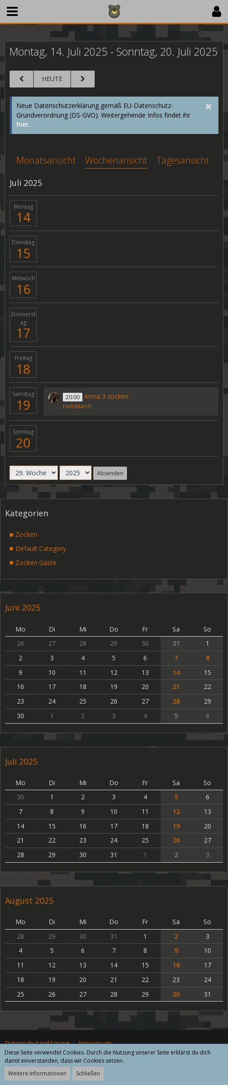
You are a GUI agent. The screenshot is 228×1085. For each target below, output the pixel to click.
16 (23, 289)
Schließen (88, 1073)
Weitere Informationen (37, 1073)
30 (176, 994)
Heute (52, 78)
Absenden (110, 473)
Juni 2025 (22, 607)
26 (176, 840)
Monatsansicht (46, 160)
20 (23, 442)
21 (176, 686)
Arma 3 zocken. (107, 396)
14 (23, 217)
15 (23, 253)
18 (23, 368)
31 (176, 643)
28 (176, 701)
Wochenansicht (116, 160)
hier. (23, 124)
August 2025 (29, 900)
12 (176, 811)
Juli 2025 (21, 761)
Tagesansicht (183, 160)
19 (23, 404)
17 (23, 332)
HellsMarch (77, 406)
